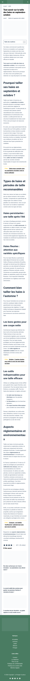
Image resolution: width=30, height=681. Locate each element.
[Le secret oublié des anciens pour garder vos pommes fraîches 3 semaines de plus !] (15, 579)
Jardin (15, 643)
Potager (15, 648)
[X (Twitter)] (12, 678)
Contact (15, 657)
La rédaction (14, 659)
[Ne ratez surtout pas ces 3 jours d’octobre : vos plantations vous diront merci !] (15, 557)
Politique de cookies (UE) (15, 666)
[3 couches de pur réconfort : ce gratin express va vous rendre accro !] (15, 601)
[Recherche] (27, 2)
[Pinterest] (17, 678)
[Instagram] (15, 678)
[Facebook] (10, 678)
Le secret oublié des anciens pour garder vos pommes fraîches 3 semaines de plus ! (13, 590)
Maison (15, 645)
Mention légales (15, 668)
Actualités (15, 639)
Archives (15, 641)
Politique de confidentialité (15, 663)
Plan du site (15, 661)
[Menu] (2, 2)
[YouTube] (19, 678)
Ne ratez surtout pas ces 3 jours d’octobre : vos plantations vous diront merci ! (14, 567)
